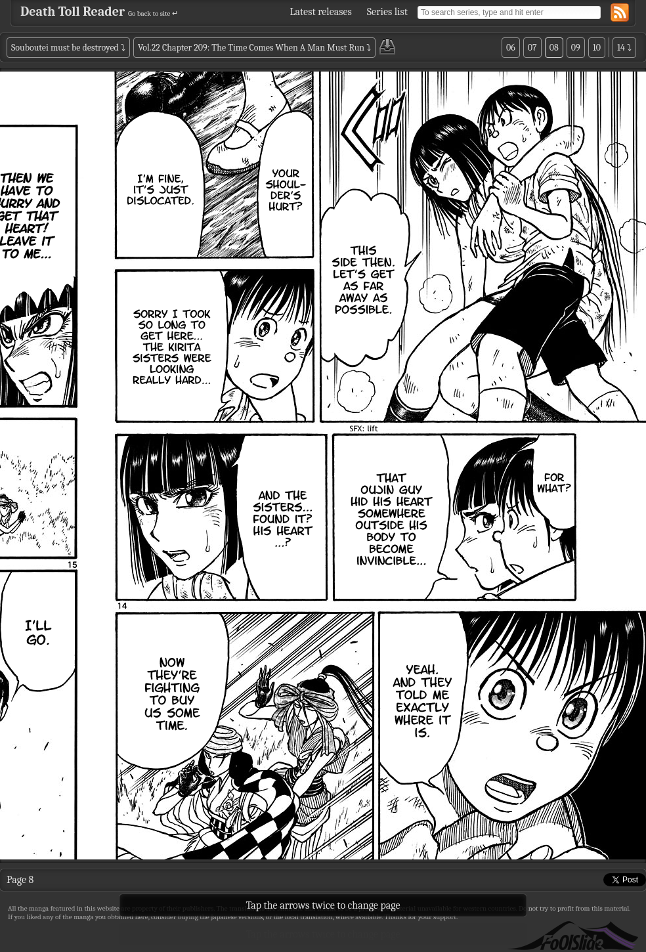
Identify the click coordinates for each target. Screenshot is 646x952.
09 (575, 47)
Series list (387, 12)
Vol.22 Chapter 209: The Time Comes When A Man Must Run (251, 47)
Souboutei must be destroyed (65, 47)
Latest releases (321, 12)
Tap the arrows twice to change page (323, 934)
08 (554, 47)
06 (510, 47)
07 (532, 47)
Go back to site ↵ (153, 13)
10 (597, 47)
